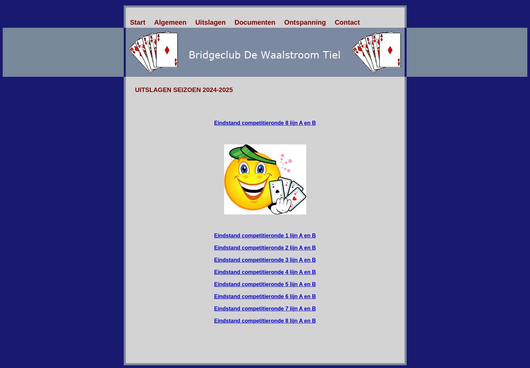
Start (138, 22)
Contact (347, 22)
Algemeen (170, 22)
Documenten (255, 22)
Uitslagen (210, 22)
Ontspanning (305, 22)
